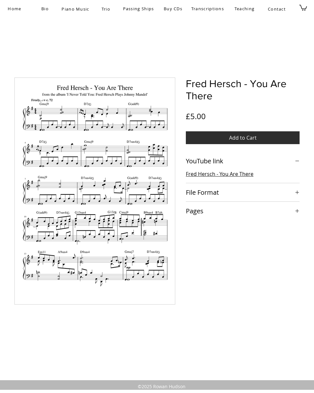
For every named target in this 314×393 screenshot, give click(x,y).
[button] (303, 7)
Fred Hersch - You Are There (219, 173)
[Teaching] (245, 8)
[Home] (15, 8)
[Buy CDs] (173, 8)
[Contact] (277, 9)
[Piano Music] (76, 9)
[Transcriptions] (208, 8)
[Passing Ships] (139, 8)
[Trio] (106, 9)
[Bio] (45, 8)
